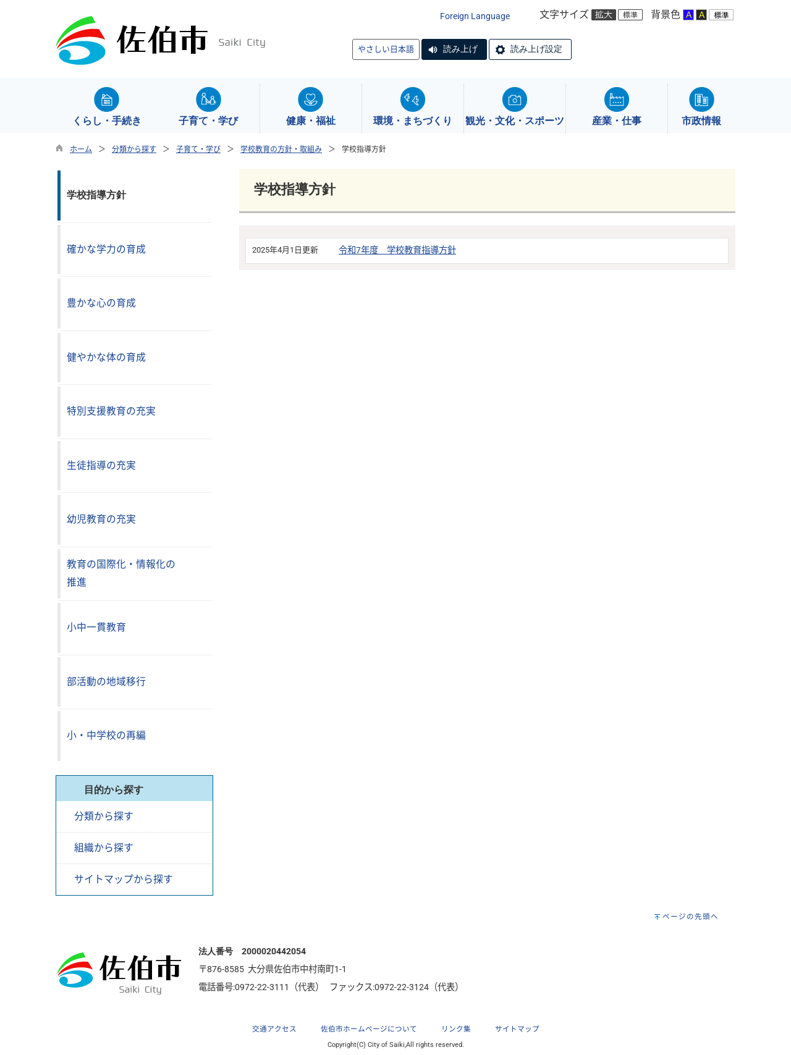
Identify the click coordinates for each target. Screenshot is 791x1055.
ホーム (81, 149)
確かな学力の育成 (106, 249)
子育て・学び (198, 149)
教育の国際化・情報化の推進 (121, 573)
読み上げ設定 (536, 49)
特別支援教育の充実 (111, 411)
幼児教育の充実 (101, 519)
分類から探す (134, 149)
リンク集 (456, 1029)
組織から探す (103, 848)
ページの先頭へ (690, 916)
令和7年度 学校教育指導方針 (397, 250)
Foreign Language (475, 16)
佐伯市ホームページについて (369, 1029)
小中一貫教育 (96, 627)
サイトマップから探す (123, 879)
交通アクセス (274, 1029)
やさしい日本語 (386, 49)
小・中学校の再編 (106, 735)
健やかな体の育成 (106, 357)
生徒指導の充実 (101, 465)
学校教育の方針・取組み (281, 149)
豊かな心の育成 (101, 303)
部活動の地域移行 (106, 681)
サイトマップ (517, 1029)
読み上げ (460, 49)
